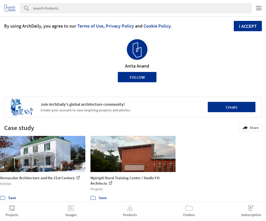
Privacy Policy (120, 26)
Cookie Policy (157, 26)
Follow (137, 77)
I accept (248, 26)
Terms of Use (90, 26)
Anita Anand (137, 66)
